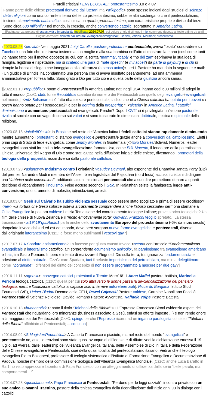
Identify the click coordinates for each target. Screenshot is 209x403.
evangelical (174, 334)
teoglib (150, 217)
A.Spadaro (32, 244)
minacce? (137, 62)
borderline (22, 265)
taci (89, 260)
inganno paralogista (154, 318)
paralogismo (149, 249)
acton (138, 244)
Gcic (110, 185)
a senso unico (111, 68)
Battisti (125, 36)
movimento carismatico (40, 21)
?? (44, 26)
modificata (81, 31)
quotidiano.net (38, 382)
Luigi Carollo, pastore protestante (98, 46)
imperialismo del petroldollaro (134, 260)
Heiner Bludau (42, 292)
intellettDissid (37, 132)
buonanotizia (36, 308)
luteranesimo (36, 233)
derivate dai (75, 10)
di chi (189, 62)
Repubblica (66, 94)
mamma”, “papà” (115, 57)
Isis (9, 254)
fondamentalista (177, 254)
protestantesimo (124, 4)
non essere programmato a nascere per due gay (136, 265)
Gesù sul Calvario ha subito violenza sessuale (65, 201)
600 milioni (31, 26)
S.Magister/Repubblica (45, 334)
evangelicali (110, 36)
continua (78, 324)
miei (146, 31)
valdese (55, 212)
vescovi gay (114, 233)
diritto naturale (34, 260)
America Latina (169, 26)
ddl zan (146, 57)
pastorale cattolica (95, 158)
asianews (34, 169)
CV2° (132, 110)
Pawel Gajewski (103, 292)
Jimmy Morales (89, 142)
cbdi (41, 94)
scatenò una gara (81, 62)
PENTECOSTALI (94, 4)
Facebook (10, 52)
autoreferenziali (122, 286)
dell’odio (124, 249)
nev (7, 206)
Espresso (107, 318)
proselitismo (165, 36)
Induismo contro (60, 169)
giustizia (150, 78)
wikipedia (116, 10)
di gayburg (172, 62)
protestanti (55, 10)
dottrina (147, 116)
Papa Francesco (68, 382)
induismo (55, 185)
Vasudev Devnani (110, 169)
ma (58, 62)
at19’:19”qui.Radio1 (42, 222)
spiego (77, 318)
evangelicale (12, 249)
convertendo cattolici (115, 26)
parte (157, 62)
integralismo (37, 249)
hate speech (112, 62)
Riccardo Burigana (153, 286)
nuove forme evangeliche (130, 228)
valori (77, 116)
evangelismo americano (186, 249)
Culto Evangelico (16, 212)
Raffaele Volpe (138, 297)
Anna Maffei (139, 276)
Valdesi (137, 36)
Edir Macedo (137, 148)
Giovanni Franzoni (128, 217)
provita (31, 46)
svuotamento (102, 222)
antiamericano (54, 244)
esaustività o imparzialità (56, 31)
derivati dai (67, 36)
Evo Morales (142, 142)
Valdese (139, 292)
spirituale (182, 116)
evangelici (94, 36)
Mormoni (149, 36)
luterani (92, 10)
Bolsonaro (41, 99)
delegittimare (188, 260)
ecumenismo (105, 249)
